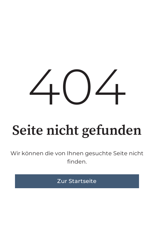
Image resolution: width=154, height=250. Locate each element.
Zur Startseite (77, 181)
